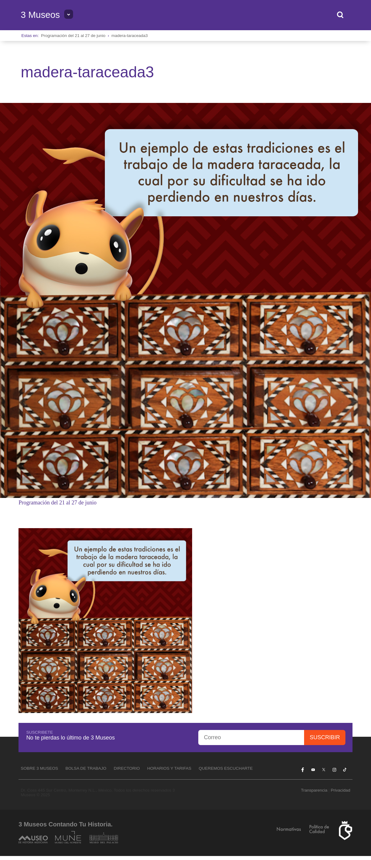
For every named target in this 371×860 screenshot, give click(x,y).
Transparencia (314, 790)
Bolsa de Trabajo (85, 768)
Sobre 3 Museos (39, 768)
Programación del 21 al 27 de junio (73, 35)
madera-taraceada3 (129, 35)
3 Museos (40, 15)
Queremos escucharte (226, 768)
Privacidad (340, 790)
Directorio (127, 768)
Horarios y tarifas (169, 768)
